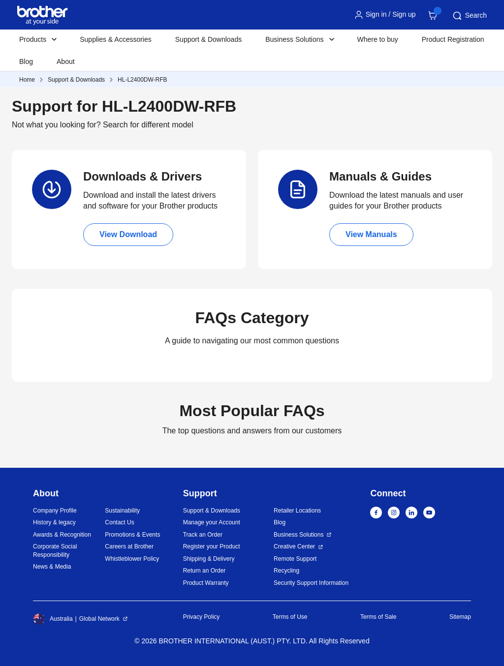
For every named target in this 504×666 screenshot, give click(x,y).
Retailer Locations (297, 510)
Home (27, 79)
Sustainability (122, 510)
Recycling (286, 570)
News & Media (52, 566)
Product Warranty (206, 582)
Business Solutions (298, 534)
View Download (128, 234)
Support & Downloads (208, 39)
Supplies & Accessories (116, 39)
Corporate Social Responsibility (55, 550)
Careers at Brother (129, 546)
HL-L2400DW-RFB (142, 79)
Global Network (99, 618)
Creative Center (294, 546)
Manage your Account (211, 522)
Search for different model (148, 125)
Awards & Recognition (62, 534)
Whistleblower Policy (132, 558)
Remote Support (295, 558)
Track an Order (202, 534)
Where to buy (377, 39)
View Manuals (371, 234)
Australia (53, 619)
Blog (26, 61)
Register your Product (211, 546)
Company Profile (55, 510)
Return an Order (204, 570)
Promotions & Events (132, 534)
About (66, 61)
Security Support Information (311, 582)
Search (469, 16)
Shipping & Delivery (209, 558)
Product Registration (453, 39)
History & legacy (54, 522)
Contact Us (119, 522)
